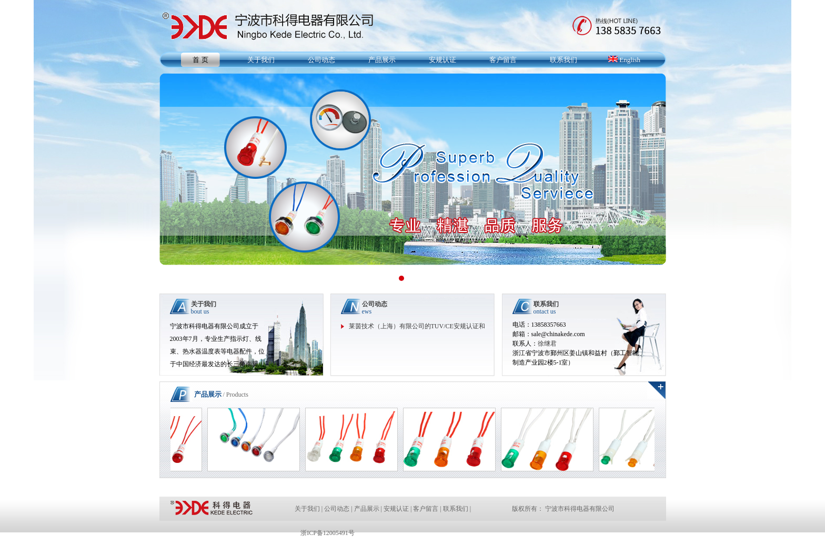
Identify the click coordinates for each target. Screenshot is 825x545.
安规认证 (442, 60)
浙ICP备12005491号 (327, 533)
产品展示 (382, 60)
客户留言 (503, 60)
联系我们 (563, 60)
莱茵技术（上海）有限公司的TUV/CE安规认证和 (417, 326)
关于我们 (261, 60)
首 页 (200, 60)
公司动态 (321, 60)
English (624, 60)
